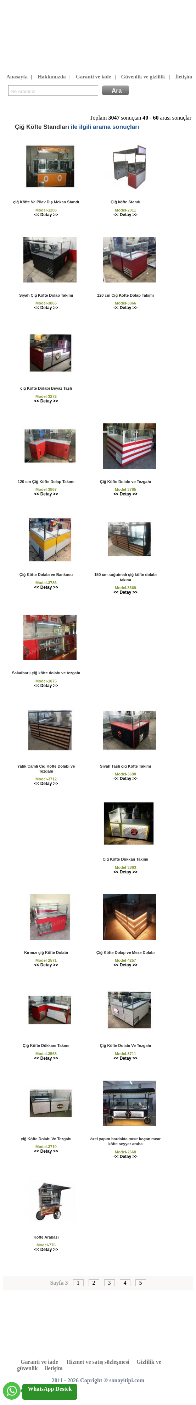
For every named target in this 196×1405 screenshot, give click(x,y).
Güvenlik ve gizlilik (143, 77)
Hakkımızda (52, 77)
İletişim (183, 77)
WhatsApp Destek (50, 1389)
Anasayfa (17, 77)
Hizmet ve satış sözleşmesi (98, 1362)
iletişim (54, 1368)
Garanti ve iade (93, 77)
